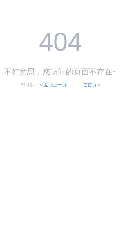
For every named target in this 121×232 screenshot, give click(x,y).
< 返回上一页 (53, 84)
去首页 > (91, 84)
